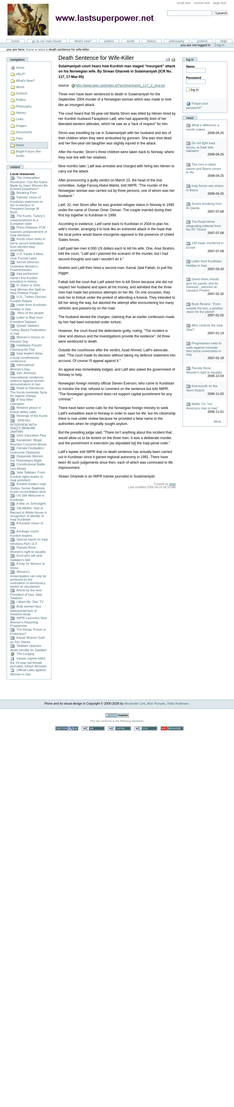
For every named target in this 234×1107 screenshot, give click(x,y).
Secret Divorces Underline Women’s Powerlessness (24, 266)
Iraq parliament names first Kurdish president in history (24, 277)
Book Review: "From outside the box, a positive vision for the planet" (204, 307)
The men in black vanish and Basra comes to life (203, 168)
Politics (109, 41)
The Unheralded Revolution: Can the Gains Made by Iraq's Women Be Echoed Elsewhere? (28, 183)
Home (16, 41)
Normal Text (202, 3)
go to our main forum (47, 41)
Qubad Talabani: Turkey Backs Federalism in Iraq (28, 329)
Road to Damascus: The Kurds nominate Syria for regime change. (28, 392)
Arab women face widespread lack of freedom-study (25, 610)
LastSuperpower (84, 20)
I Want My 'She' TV (26, 601)
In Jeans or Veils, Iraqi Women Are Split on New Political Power (27, 289)
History (151, 41)
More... (219, 421)
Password (193, 77)
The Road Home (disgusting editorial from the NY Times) (203, 225)
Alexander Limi (134, 703)
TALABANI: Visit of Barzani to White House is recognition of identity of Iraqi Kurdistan (28, 513)
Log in (220, 45)
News (41, 49)
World (130, 41)
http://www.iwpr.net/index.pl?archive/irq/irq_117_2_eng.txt (120, 85)
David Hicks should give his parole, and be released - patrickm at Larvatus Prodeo (202, 284)
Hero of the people (27, 313)
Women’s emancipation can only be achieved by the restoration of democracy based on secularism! (28, 579)
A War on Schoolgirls (28, 503)
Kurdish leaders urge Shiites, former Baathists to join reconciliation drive (28, 487)
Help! (223, 41)
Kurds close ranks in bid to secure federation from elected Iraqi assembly (27, 244)
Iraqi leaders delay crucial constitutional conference (26, 357)
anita (172, 484)
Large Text (219, 3)
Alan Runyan (156, 703)
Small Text (184, 3)
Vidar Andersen (178, 703)
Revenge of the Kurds (28, 415)
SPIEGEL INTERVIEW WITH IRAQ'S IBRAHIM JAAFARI (23, 426)
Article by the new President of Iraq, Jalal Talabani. (26, 594)
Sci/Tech (202, 41)
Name (190, 66)
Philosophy (176, 41)
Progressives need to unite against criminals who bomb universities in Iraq (204, 348)
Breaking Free (23, 192)
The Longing (22, 653)
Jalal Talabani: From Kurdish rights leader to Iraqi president (27, 476)
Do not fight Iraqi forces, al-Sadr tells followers (200, 147)
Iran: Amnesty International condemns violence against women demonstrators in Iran (27, 378)
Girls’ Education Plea (28, 435)
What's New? (82, 41)
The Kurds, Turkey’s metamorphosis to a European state (27, 219)
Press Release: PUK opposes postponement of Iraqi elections (28, 231)
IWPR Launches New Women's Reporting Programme (28, 621)
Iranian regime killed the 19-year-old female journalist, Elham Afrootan (28, 662)
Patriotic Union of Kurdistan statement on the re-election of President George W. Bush (26, 205)
